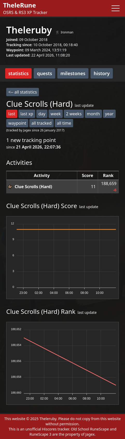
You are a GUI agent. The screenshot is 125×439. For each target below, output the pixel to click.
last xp (26, 114)
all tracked (41, 123)
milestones (72, 73)
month (93, 114)
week (56, 114)
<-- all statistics (22, 92)
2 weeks (73, 114)
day (41, 114)
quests (44, 73)
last (11, 114)
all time (64, 123)
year (109, 114)
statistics (18, 73)
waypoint (17, 123)
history (102, 73)
